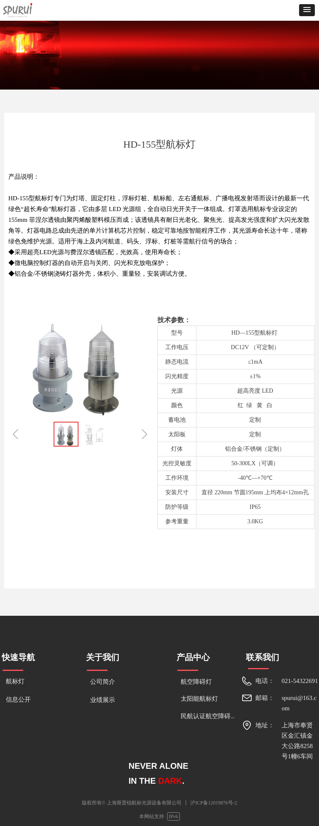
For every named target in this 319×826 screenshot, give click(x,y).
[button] (307, 10)
